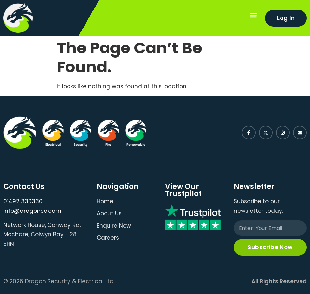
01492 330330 (23, 201)
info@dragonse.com (32, 211)
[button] (253, 15)
